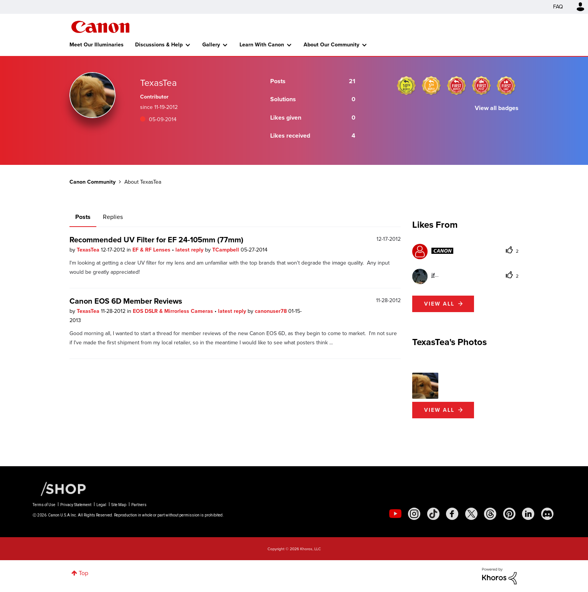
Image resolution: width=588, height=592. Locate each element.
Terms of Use (44, 505)
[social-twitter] (471, 514)
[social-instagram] (414, 514)
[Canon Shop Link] (59, 488)
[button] (425, 386)
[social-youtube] (395, 514)
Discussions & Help (159, 45)
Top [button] (83, 573)
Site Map (118, 505)
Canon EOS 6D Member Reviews (125, 301)
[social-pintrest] (509, 514)
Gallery (211, 45)
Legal (101, 505)
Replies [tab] (113, 216)
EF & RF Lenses (152, 250)
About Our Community (331, 45)
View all (439, 304)
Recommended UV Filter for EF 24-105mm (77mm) (156, 239)
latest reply (190, 250)
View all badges (497, 108)
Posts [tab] (83, 216)
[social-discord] (547, 514)
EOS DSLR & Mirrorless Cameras (174, 311)
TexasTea (89, 250)
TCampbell (226, 250)
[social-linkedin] (528, 514)
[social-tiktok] (433, 514)
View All (439, 410)
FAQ (558, 7)
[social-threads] (490, 514)
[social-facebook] (452, 514)
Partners (139, 505)
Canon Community (100, 26)
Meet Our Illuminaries (96, 45)
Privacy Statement (75, 505)
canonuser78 (271, 311)
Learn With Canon (261, 45)
